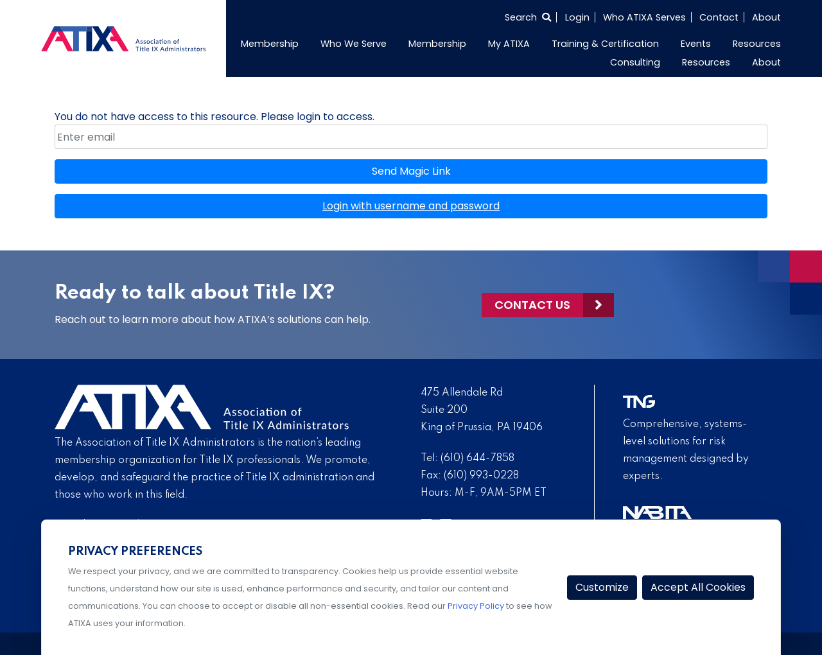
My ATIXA (509, 43)
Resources (757, 43)
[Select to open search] (528, 17)
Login (577, 17)
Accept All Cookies (698, 587)
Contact (719, 17)
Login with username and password (411, 205)
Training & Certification (605, 43)
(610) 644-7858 (477, 458)
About (766, 17)
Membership (270, 43)
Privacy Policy (476, 605)
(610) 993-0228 (481, 476)
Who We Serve (353, 43)
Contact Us (532, 305)
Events (696, 43)
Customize (602, 587)
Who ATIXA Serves (644, 17)
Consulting (635, 62)
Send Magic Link (411, 171)
